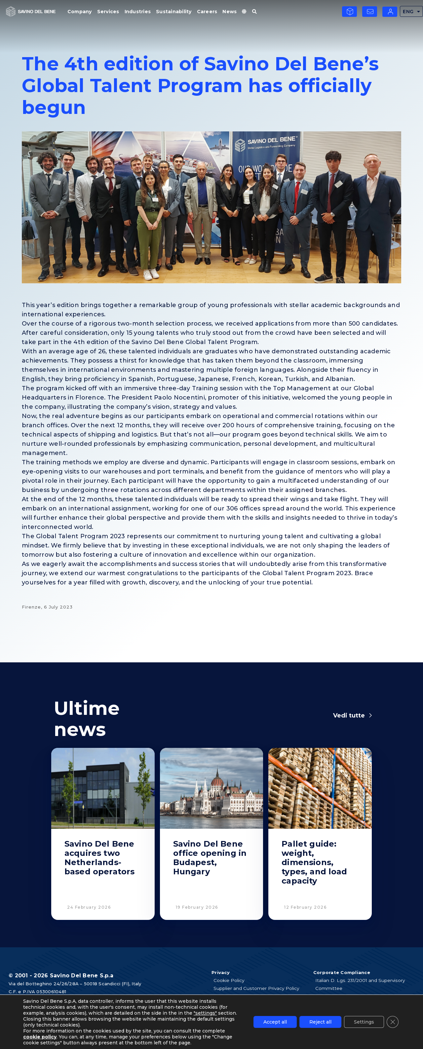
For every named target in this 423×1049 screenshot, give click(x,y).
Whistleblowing (334, 1004)
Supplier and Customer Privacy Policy (257, 988)
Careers (207, 12)
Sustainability (174, 12)
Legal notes (228, 1004)
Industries (138, 12)
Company (79, 12)
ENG (411, 11)
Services (108, 12)
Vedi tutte (349, 715)
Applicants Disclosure (238, 996)
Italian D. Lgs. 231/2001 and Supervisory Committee (361, 984)
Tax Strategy (330, 1012)
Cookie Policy (229, 980)
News (229, 12)
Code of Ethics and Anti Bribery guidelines (364, 996)
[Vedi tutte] (370, 715)
